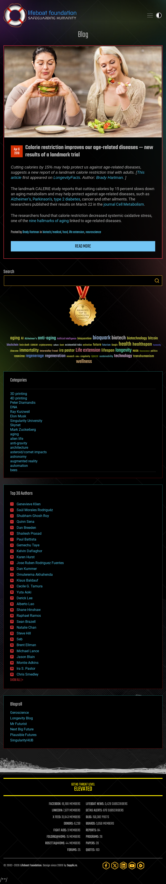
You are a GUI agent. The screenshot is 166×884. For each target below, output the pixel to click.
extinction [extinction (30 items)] (87, 345)
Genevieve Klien (29, 504)
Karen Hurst (26, 557)
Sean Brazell (26, 622)
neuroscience (93, 232)
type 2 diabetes (67, 199)
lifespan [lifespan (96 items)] (107, 350)
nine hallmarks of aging (49, 220)
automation (19, 466)
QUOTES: (90, 850)
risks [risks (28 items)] (77, 356)
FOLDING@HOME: (56, 837)
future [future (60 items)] (97, 345)
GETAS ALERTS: (94, 810)
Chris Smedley (27, 674)
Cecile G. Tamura (30, 586)
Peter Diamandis (22, 403)
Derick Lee (24, 598)
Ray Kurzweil (20, 412)
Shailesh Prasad (29, 533)
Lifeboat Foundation (31, 865)
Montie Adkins (27, 663)
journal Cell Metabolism (124, 204)
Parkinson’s (42, 199)
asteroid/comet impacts (28, 452)
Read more (83, 246)
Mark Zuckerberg (23, 430)
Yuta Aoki (24, 592)
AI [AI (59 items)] (22, 339)
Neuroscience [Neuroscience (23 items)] (145, 351)
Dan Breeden (26, 528)
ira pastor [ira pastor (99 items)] (67, 350)
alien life (16, 439)
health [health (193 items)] (125, 344)
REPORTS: (91, 830)
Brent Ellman (26, 645)
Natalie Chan (26, 627)
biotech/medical (52, 232)
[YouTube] (132, 865)
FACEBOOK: (55, 804)
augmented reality (24, 461)
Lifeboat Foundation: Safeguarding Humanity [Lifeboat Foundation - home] (72, 15)
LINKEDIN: (57, 810)
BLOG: (89, 817)
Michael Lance (28, 651)
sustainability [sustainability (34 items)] (106, 356)
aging (14, 434)
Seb (19, 639)
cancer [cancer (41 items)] (34, 345)
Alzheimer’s (21, 199)
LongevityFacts (66, 177)
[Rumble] (140, 865)
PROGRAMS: (92, 837)
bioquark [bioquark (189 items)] (101, 338)
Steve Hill (24, 633)
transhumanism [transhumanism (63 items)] (143, 356)
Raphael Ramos (29, 616)
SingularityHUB (21, 740)
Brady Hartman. (110, 177)
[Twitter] (114, 865)
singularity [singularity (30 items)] (85, 356)
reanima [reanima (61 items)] (19, 356)
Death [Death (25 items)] (62, 345)
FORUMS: (72, 850)
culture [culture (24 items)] (56, 345)
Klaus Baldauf (27, 580)
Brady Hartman (30, 232)
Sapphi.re (72, 865)
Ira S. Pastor (26, 668)
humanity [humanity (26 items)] (157, 345)
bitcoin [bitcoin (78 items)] (153, 338)
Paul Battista (26, 539)
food (65, 232)
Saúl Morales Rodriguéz (35, 510)
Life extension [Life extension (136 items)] (88, 350)
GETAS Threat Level (83, 788)
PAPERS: (90, 843)
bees (13, 470)
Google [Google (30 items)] (115, 345)
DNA (13, 407)
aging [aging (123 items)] (15, 338)
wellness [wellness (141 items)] (84, 361)
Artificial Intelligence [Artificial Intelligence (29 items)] (66, 338)
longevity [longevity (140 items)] (123, 350)
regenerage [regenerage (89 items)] (35, 356)
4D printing (18, 398)
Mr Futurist (18, 724)
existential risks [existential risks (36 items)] (73, 345)
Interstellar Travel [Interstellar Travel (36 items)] (49, 351)
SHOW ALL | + (16, 680)
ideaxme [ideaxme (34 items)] (14, 351)
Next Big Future (22, 729)
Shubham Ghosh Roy (33, 516)
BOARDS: (91, 824)
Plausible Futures (23, 735)
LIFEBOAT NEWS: (95, 804)
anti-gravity (18, 443)
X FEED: (57, 817)
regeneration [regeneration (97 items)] (55, 355)
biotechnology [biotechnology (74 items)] (137, 338)
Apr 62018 (17, 151)
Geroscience (19, 713)
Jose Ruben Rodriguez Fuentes (40, 563)
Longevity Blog (21, 718)
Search (157, 280)
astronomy (18, 457)
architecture (19, 447)
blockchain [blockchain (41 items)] (12, 345)
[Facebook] (106, 865)
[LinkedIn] (123, 865)
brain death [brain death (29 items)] (24, 345)
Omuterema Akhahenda (35, 574)
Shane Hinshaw (29, 610)
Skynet (15, 425)
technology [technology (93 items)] (123, 356)
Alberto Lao (25, 604)
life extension (76, 232)
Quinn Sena (25, 522)
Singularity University (26, 421)
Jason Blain (26, 657)
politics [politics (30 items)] (154, 351)
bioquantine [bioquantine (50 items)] (84, 338)
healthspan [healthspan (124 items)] (142, 344)
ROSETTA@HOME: (55, 843)
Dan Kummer (27, 569)
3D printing (18, 394)
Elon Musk (18, 416)
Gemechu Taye (28, 545)
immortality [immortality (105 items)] (29, 350)
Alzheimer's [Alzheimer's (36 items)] (31, 338)
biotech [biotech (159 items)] (119, 338)
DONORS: (68, 824)
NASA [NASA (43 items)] (136, 351)
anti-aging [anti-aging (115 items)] (47, 338)
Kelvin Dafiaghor (29, 551)
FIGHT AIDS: (60, 830)
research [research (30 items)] (70, 356)
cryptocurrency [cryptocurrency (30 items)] (45, 345)
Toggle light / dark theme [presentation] (159, 15)
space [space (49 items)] (94, 356)
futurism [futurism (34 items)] (106, 345)
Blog (83, 35)
